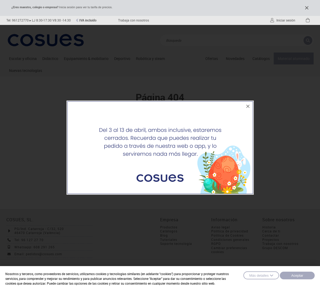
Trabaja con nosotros (133, 20)
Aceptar (297, 275)
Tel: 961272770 (17, 20)
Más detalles (261, 275)
